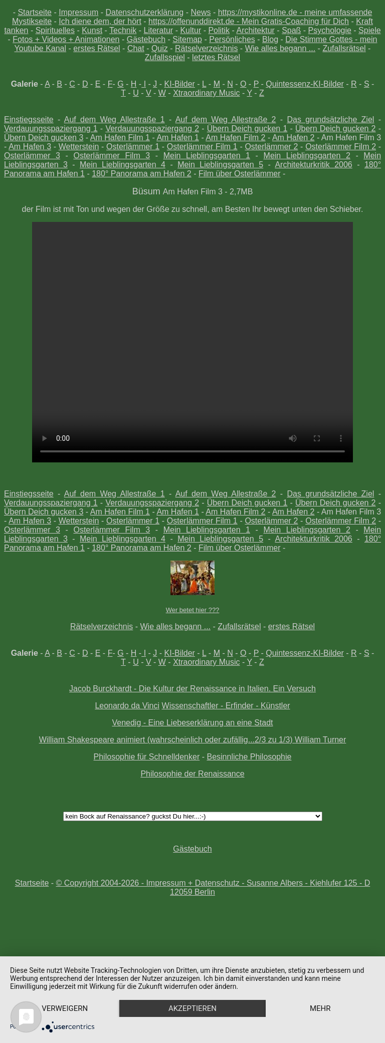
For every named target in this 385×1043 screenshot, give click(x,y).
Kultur (190, 30)
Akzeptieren (192, 1008)
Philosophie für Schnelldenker (147, 756)
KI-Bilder (179, 84)
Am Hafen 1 (177, 137)
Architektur (255, 30)
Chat (135, 48)
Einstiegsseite (29, 119)
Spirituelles (55, 30)
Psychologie (329, 30)
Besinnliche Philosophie (249, 756)
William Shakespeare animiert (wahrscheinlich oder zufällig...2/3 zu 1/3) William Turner (192, 739)
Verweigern (65, 1008)
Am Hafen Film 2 (235, 137)
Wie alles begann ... (280, 48)
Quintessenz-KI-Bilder (305, 84)
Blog (270, 39)
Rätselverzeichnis (206, 48)
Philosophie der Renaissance (192, 773)
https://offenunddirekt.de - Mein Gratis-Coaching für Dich (248, 21)
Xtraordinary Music (206, 93)
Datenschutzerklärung (145, 12)
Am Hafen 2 (293, 137)
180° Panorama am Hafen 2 (141, 173)
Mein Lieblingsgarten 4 (122, 164)
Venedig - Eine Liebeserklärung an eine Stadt (192, 722)
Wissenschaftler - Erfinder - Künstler (226, 705)
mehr (320, 1008)
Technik (122, 30)
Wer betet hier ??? (193, 610)
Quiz (159, 48)
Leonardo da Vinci (127, 705)
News (200, 12)
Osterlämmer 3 (32, 155)
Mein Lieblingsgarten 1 (206, 155)
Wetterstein (79, 146)
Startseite (35, 12)
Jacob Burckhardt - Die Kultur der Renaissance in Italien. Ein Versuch (192, 688)
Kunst (92, 30)
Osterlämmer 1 (132, 146)
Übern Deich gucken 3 (43, 137)
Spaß (291, 30)
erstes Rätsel (96, 48)
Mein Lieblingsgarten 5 (220, 164)
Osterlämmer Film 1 (202, 146)
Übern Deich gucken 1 (247, 128)
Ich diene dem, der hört (100, 21)
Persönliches (232, 39)
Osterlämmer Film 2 (340, 146)
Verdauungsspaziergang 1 (51, 128)
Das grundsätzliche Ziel (330, 119)
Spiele (369, 30)
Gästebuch (146, 39)
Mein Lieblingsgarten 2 (307, 155)
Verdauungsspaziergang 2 (152, 128)
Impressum (78, 12)
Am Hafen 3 (30, 146)
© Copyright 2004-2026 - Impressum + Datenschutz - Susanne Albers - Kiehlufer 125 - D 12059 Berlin (213, 887)
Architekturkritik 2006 (313, 164)
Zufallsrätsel (343, 48)
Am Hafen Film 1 (120, 137)
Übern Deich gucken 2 (335, 128)
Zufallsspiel (165, 57)
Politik (219, 30)
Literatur (158, 30)
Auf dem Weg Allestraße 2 (225, 119)
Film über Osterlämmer (240, 173)
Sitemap (187, 39)
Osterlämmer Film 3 (111, 155)
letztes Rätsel (216, 57)
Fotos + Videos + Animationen (66, 39)
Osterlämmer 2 (271, 146)
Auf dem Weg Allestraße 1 (114, 119)
